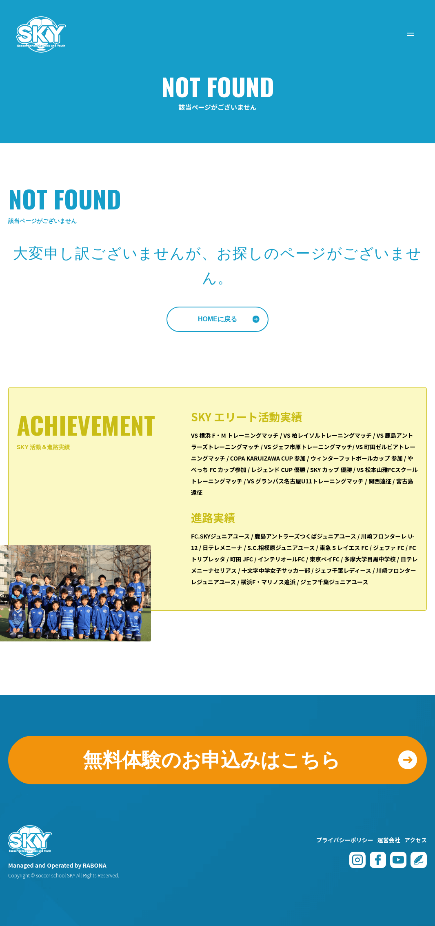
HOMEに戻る (217, 319)
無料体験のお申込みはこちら (211, 760)
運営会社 (388, 840)
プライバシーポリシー (344, 840)
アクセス (415, 840)
